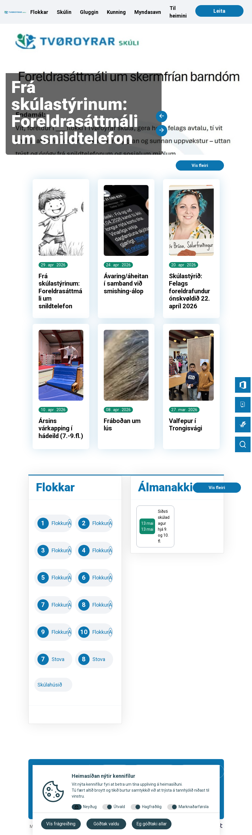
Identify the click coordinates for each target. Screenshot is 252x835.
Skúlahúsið (53, 685)
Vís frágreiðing (60, 823)
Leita (219, 11)
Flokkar (39, 12)
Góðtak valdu (106, 823)
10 (94, 632)
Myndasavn (147, 12)
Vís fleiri (200, 165)
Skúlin (64, 12)
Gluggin (89, 12)
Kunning (116, 12)
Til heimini (178, 12)
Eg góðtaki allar (151, 823)
